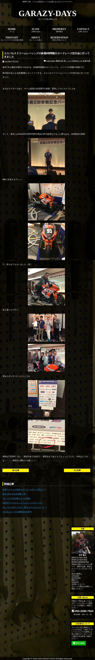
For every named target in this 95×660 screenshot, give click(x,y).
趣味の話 (59, 61)
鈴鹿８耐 (86, 61)
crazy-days (50, 61)
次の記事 (77, 470)
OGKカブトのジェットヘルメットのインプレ (22, 503)
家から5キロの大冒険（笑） (14, 494)
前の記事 (15, 470)
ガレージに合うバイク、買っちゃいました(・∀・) (24, 507)
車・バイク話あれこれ (73, 61)
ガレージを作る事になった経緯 (16, 498)
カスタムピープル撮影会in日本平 (17, 512)
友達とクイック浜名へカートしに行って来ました (24, 489)
